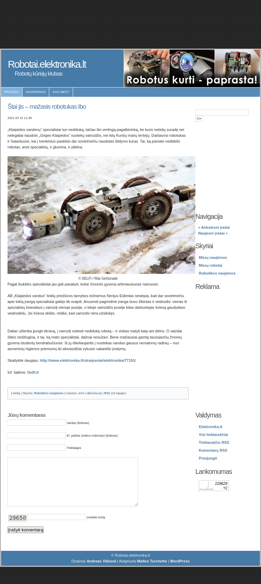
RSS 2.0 (109, 393)
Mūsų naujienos (213, 257)
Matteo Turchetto (152, 571)
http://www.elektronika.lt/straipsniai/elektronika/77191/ (88, 360)
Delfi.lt (33, 372)
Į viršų (15, 393)
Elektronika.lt (210, 427)
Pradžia (11, 92)
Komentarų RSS (213, 450)
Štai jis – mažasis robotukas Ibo (47, 106)
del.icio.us (94, 393)
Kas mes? (61, 92)
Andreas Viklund (101, 571)
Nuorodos (35, 92)
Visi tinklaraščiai (213, 435)
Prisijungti (208, 458)
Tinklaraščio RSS (214, 442)
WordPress (180, 571)
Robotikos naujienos (48, 393)
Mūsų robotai (210, 265)
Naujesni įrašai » (213, 233)
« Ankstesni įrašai (214, 227)
